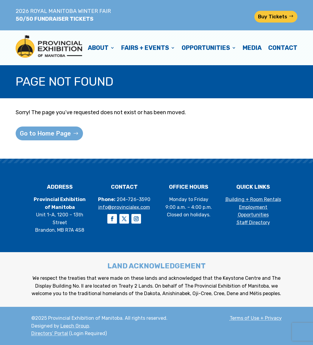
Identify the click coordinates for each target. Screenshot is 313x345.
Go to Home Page (45, 133)
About (98, 47)
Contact (282, 47)
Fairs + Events (145, 47)
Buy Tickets (272, 17)
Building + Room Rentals (253, 199)
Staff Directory (253, 222)
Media (252, 47)
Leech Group (74, 326)
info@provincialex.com (124, 207)
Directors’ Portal (49, 333)
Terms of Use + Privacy (256, 318)
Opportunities (206, 47)
